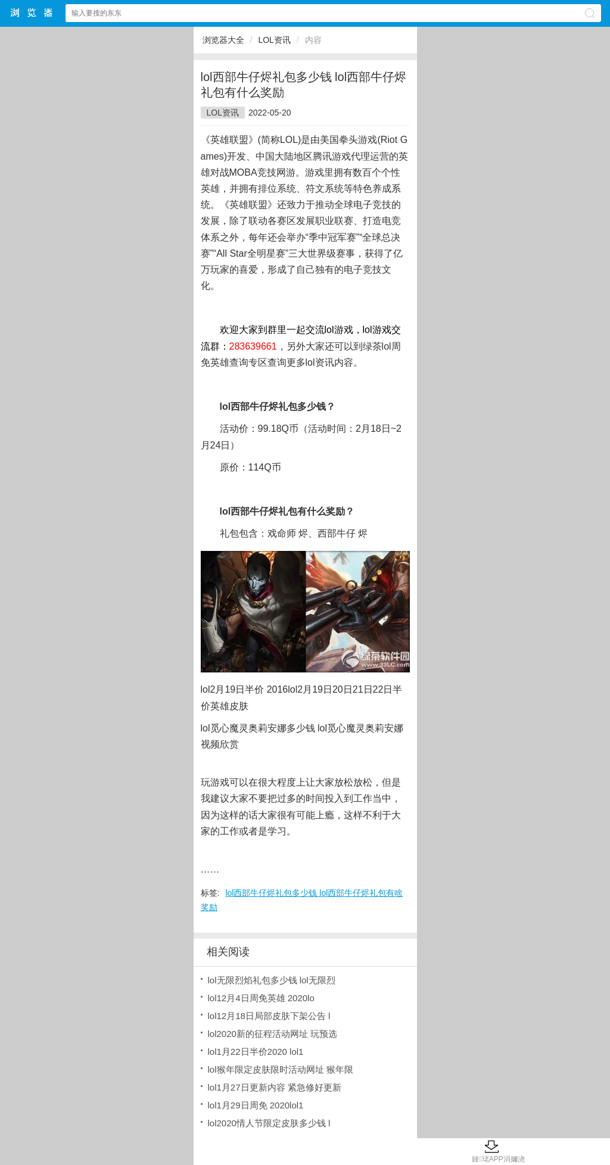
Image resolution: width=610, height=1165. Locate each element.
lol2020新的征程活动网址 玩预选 (273, 1034)
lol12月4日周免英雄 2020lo (261, 998)
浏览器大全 (223, 40)
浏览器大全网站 (32, 12)
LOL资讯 (274, 40)
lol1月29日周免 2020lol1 (256, 1105)
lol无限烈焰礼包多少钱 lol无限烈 (271, 980)
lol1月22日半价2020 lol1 (256, 1051)
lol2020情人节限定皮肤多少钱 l (269, 1123)
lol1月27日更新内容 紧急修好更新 (274, 1087)
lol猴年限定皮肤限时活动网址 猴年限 (280, 1069)
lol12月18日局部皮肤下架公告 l (269, 1016)
